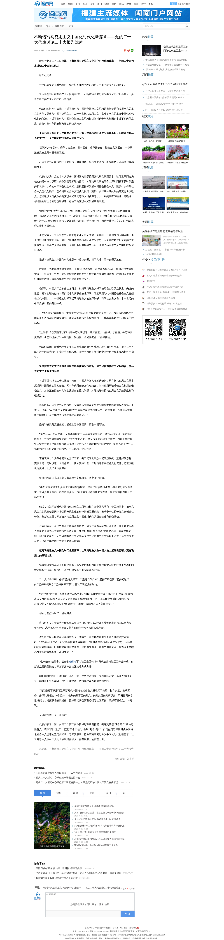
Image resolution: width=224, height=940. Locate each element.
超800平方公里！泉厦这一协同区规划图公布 (177, 191)
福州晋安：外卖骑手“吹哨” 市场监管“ (165, 303)
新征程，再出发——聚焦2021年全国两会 (165, 249)
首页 (63, 4)
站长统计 (147, 931)
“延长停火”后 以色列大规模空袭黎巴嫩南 (165, 69)
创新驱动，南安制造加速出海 (161, 298)
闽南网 (38, 26)
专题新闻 (59, 26)
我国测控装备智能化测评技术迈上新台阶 (57, 878)
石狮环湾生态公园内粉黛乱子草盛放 (153, 162)
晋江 (85, 4)
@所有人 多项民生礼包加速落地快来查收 (165, 84)
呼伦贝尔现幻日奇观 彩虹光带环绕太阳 (164, 110)
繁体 (188, 4)
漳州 (92, 4)
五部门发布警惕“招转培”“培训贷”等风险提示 (59, 868)
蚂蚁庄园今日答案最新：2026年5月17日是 (167, 270)
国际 (121, 4)
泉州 (77, 4)
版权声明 (88, 928)
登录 (101, 904)
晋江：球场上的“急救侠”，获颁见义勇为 (166, 292)
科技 (143, 4)
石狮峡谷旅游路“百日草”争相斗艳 (176, 141)
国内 (114, 4)
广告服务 (114, 928)
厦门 (99, 4)
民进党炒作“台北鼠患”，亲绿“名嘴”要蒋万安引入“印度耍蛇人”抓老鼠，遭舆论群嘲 (78, 873)
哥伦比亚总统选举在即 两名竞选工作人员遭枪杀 (97, 819)
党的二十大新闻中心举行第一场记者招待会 (58, 777)
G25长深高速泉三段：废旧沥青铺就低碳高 (167, 309)
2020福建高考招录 (154, 254)
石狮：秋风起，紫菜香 (152, 141)
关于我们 (97, 928)
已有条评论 (129, 889)
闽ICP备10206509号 (118, 935)
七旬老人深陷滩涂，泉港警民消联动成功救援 (153, 191)
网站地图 (123, 928)
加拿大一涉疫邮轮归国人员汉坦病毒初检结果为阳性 (99, 839)
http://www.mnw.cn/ (69, 50)
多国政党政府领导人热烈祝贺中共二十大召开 (59, 773)
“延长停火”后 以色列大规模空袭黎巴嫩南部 (95, 832)
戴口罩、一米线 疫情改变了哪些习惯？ (164, 104)
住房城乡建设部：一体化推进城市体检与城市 (167, 65)
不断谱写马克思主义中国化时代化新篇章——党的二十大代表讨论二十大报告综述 (81, 888)
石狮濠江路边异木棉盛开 (177, 162)
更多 (150, 4)
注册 (179, 4)
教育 (128, 4)
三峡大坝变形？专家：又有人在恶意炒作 (165, 91)
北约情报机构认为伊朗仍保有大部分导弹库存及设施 (99, 826)
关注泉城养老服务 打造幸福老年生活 (162, 231)
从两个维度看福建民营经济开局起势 (164, 275)
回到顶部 (132, 928)
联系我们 (106, 928)
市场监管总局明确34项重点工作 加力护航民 (166, 60)
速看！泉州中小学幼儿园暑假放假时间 (153, 212)
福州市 (72, 661)
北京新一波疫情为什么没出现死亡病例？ (165, 97)
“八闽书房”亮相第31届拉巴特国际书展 (165, 287)
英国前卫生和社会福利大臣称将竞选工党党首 (96, 845)
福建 (107, 4)
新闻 (70, 4)
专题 (48, 26)
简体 (184, 4)
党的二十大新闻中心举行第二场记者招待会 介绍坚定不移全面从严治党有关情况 (77, 782)
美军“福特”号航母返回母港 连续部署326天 (94, 806)
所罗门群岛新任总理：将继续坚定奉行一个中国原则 (99, 812)
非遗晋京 (151, 281)
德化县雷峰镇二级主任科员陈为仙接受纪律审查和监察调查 (177, 212)
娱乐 (136, 4)
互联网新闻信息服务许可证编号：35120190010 (145, 935)
